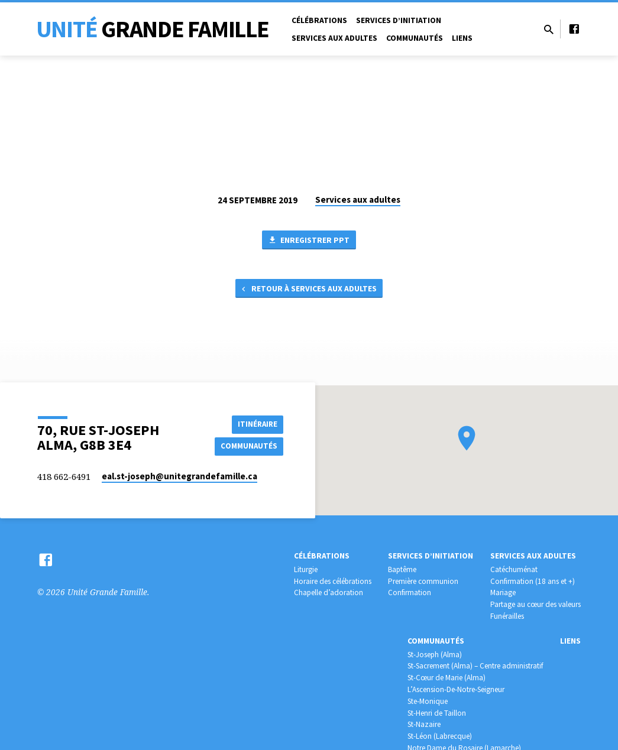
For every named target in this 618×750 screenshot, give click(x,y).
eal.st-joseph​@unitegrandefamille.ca (179, 476)
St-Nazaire (424, 724)
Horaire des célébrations (332, 581)
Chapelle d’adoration (328, 592)
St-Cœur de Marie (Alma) (446, 678)
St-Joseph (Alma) (434, 655)
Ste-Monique (427, 701)
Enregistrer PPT (309, 241)
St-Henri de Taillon (436, 713)
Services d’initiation (398, 20)
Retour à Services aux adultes (308, 290)
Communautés (414, 38)
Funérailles (507, 616)
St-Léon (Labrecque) (439, 736)
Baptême (402, 569)
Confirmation (409, 592)
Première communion (423, 581)
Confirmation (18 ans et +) (532, 581)
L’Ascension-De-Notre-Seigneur (455, 689)
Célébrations (319, 20)
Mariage (503, 592)
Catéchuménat (514, 569)
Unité (152, 29)
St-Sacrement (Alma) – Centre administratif (475, 666)
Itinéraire (253, 423)
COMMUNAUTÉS (247, 446)
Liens (462, 38)
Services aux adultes (334, 38)
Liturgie (306, 569)
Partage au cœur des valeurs (535, 604)
